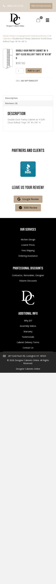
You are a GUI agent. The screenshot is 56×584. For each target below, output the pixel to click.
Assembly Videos (28, 326)
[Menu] (47, 20)
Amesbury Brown (39, 35)
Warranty (28, 331)
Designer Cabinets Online (28, 368)
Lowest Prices (28, 244)
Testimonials (28, 336)
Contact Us (28, 347)
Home (5, 35)
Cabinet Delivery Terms (28, 342)
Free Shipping (28, 250)
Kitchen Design (28, 239)
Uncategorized (23, 35)
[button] (13, 6)
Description (11, 98)
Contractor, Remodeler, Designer (28, 275)
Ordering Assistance (28, 255)
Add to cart (34, 70)
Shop (12, 35)
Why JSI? (28, 320)
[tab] (28, 98)
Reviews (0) (11, 103)
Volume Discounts (28, 280)
